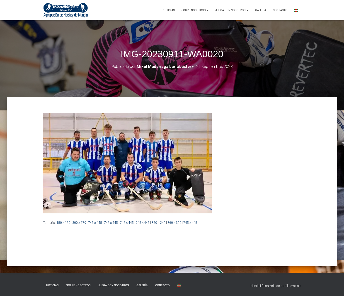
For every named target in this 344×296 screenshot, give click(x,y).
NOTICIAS (169, 10)
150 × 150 (63, 222)
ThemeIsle (293, 286)
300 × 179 (79, 222)
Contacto (280, 10)
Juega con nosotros (231, 10)
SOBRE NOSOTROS (195, 10)
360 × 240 (158, 222)
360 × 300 (174, 222)
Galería (260, 10)
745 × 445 (95, 222)
